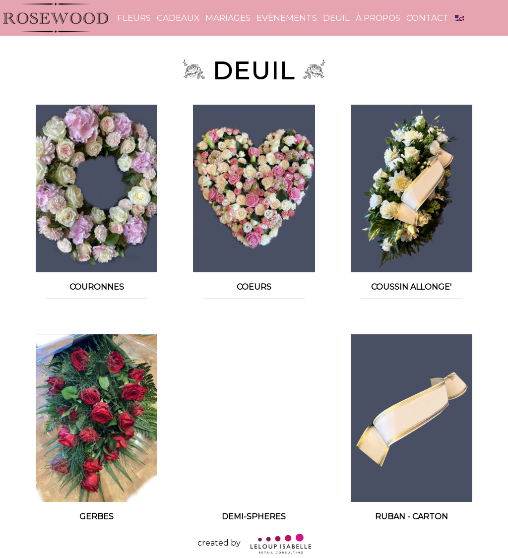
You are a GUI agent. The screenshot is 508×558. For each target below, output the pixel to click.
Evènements (286, 18)
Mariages (228, 18)
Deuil (336, 18)
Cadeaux (178, 18)
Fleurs (134, 18)
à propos (378, 18)
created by (254, 543)
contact (427, 18)
